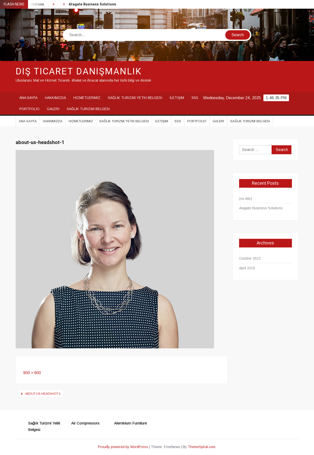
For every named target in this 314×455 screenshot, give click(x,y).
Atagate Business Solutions (93, 4)
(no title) (245, 199)
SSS (194, 98)
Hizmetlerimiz (86, 98)
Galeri (53, 109)
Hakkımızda (55, 98)
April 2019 (247, 268)
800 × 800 (32, 373)
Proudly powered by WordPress (123, 447)
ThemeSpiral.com (201, 447)
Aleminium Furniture (130, 423)
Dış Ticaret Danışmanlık (79, 71)
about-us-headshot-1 (43, 393)
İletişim (177, 98)
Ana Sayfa (28, 98)
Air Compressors (85, 423)
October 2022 (250, 258)
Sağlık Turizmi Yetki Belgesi (135, 98)
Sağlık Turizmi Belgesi (88, 109)
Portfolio (29, 109)
